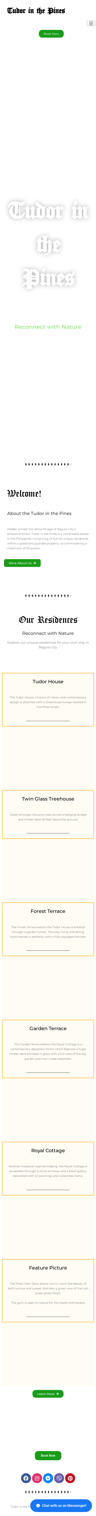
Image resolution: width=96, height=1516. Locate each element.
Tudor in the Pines (36, 11)
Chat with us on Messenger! (61, 1505)
